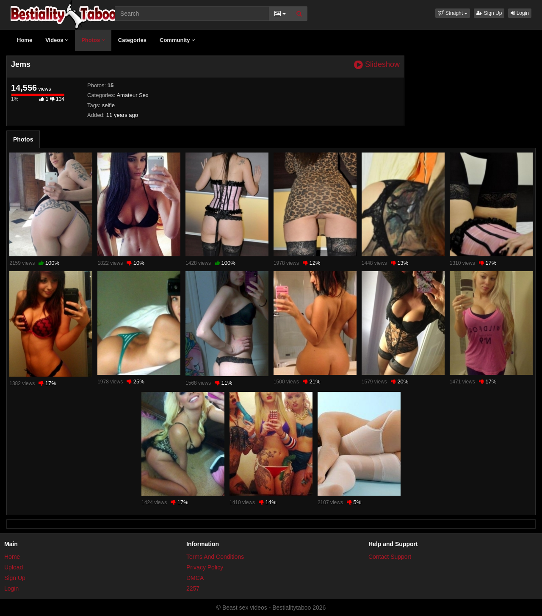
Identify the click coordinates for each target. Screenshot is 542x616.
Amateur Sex (132, 95)
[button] (452, 13)
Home (24, 40)
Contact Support (389, 556)
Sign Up (489, 13)
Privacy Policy (204, 567)
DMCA (195, 577)
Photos (93, 40)
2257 (192, 588)
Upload (13, 567)
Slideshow (377, 65)
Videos (56, 40)
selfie (108, 105)
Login (520, 13)
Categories (132, 40)
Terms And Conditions (215, 556)
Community (177, 40)
